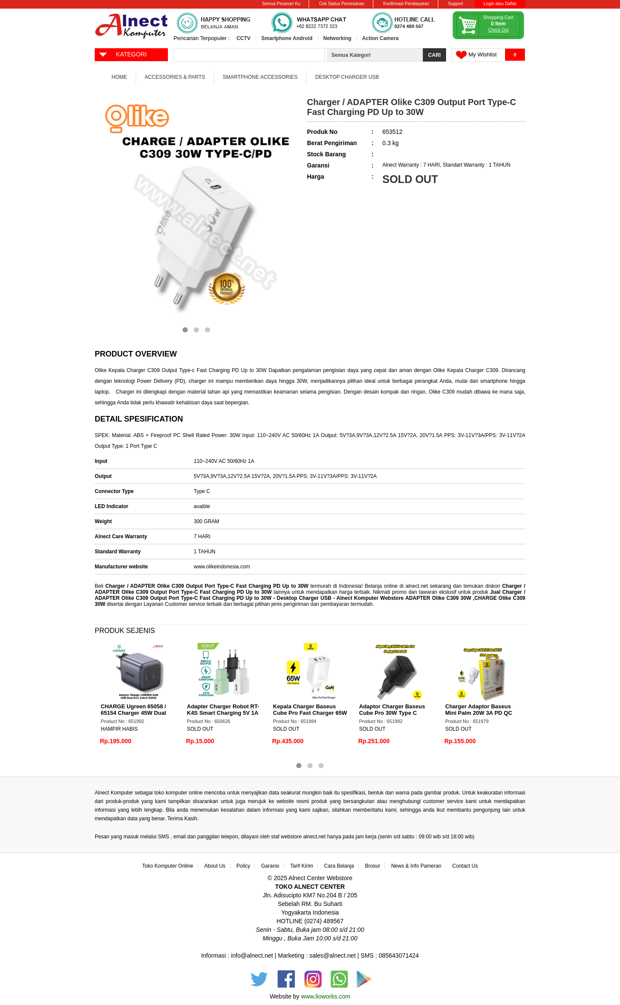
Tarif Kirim (301, 866)
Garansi (270, 866)
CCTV (243, 38)
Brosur (372, 866)
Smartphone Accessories (260, 77)
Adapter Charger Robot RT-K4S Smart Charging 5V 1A (223, 709)
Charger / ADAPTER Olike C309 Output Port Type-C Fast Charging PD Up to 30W (206, 586)
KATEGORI (122, 54)
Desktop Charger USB (347, 77)
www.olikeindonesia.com (222, 567)
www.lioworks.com (325, 996)
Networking (337, 38)
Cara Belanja (339, 866)
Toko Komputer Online (167, 866)
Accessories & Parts (175, 77)
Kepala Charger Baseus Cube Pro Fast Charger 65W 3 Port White (310, 713)
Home (119, 77)
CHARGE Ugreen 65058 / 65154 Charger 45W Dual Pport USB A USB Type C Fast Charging (134, 716)
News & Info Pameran (416, 866)
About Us (214, 866)
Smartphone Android (287, 38)
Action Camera (380, 38)
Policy (243, 866)
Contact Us (465, 866)
